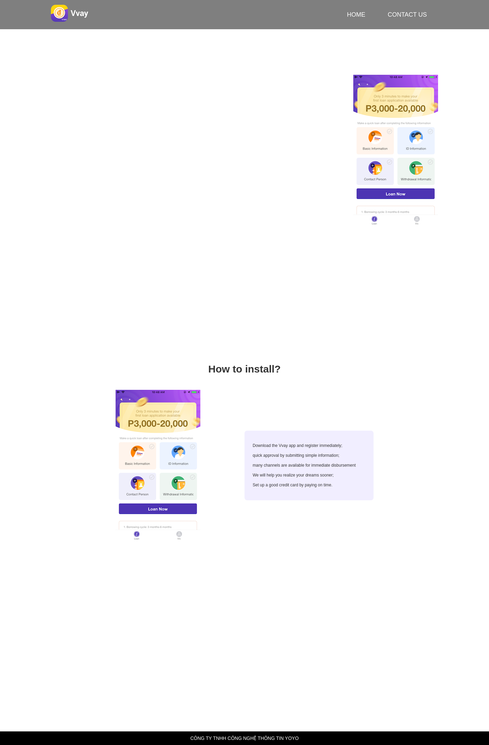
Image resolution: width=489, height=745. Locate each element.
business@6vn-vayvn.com (157, 635)
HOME (356, 14)
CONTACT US (407, 14)
